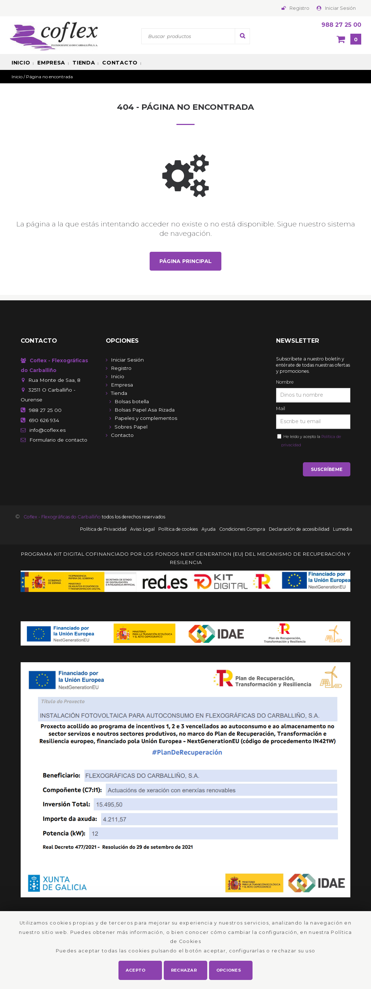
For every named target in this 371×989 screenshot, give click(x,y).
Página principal (185, 261)
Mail (280, 409)
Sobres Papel (130, 427)
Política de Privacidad (103, 530)
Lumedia (342, 530)
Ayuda (208, 530)
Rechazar (184, 969)
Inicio (21, 62)
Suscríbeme (326, 470)
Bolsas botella (131, 402)
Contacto (120, 62)
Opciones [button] (228, 969)
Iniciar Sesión (340, 8)
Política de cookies (178, 530)
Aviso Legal (142, 530)
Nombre (284, 382)
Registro (299, 8)
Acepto (136, 969)
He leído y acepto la (311, 441)
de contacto (58, 440)
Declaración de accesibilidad (299, 530)
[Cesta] (349, 40)
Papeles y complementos (145, 418)
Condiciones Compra (242, 530)
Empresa (51, 62)
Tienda (83, 62)
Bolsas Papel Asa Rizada (144, 410)
